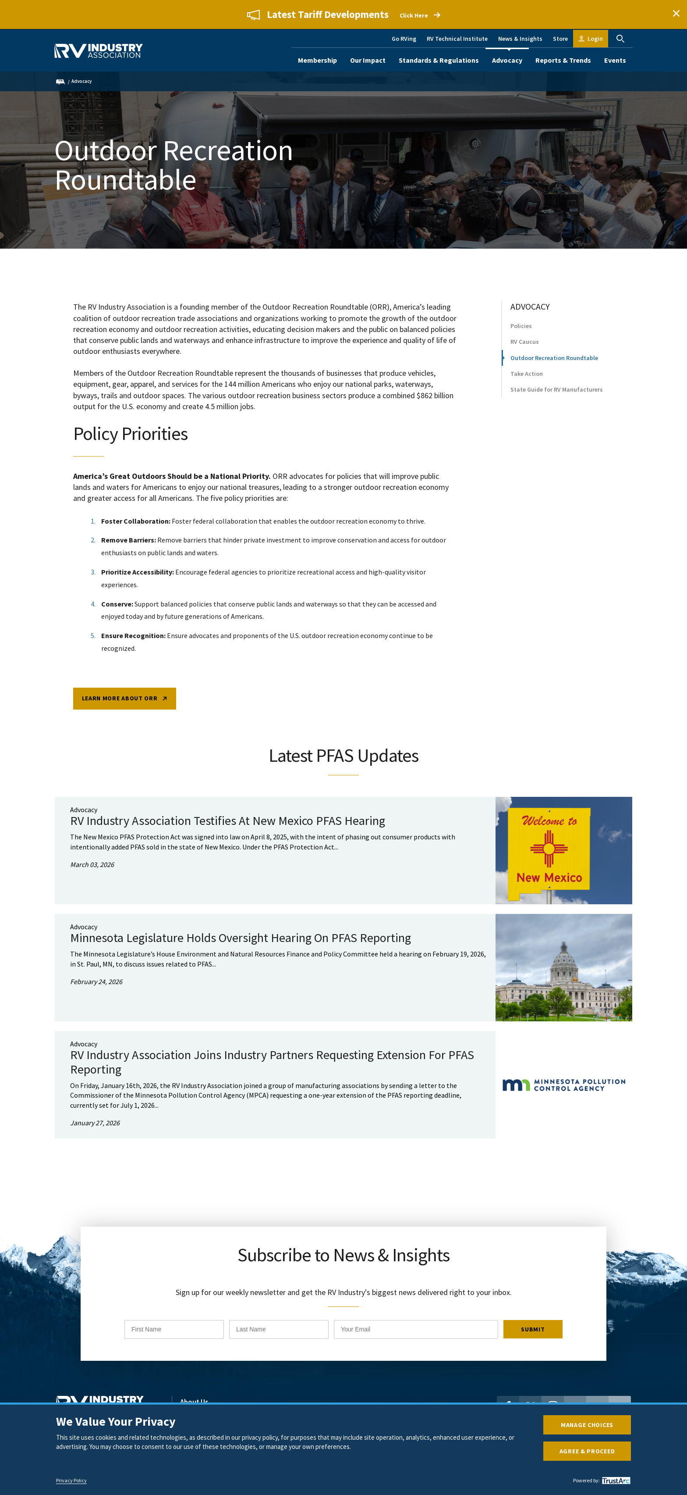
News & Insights (520, 39)
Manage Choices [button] (587, 1425)
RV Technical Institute (457, 39)
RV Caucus (524, 353)
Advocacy (507, 60)
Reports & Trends (563, 60)
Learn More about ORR (120, 713)
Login (595, 39)
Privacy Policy (71, 1480)
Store (560, 39)
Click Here (414, 16)
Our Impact (368, 60)
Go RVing (404, 39)
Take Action (526, 385)
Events (615, 60)
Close (676, 14)
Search (620, 38)
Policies (521, 338)
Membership (317, 60)
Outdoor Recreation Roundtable (554, 369)
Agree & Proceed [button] (587, 1451)
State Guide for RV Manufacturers (556, 401)
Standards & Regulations (439, 60)
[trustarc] (615, 1480)
